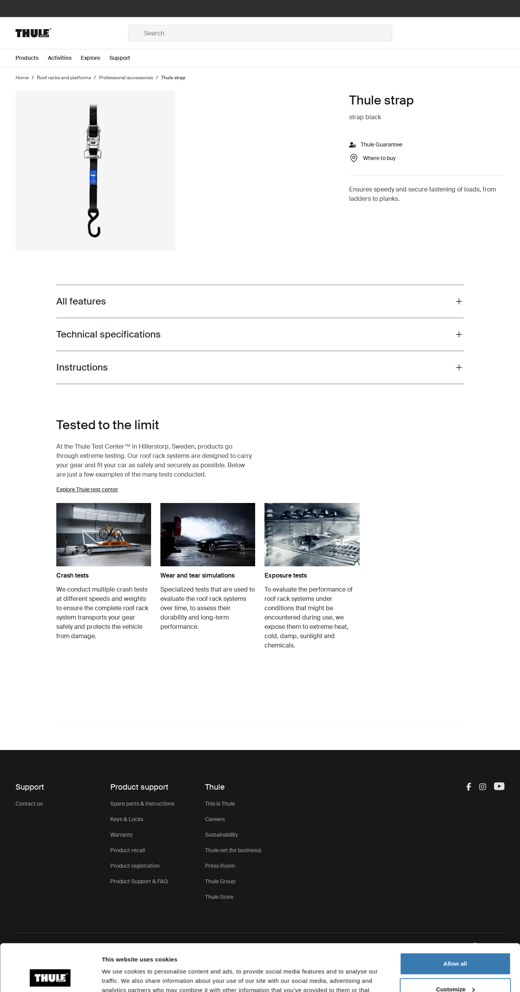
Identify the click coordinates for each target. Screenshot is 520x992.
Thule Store (219, 896)
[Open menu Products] (32, 58)
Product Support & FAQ (139, 881)
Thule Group (220, 881)
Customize (455, 945)
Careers (215, 819)
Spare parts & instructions (142, 803)
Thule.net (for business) (233, 850)
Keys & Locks (126, 819)
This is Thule (220, 803)
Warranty (121, 834)
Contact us (29, 803)
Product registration (135, 865)
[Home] (72, 33)
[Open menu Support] (124, 58)
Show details (120, 976)
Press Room (220, 865)
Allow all (455, 919)
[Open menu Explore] (95, 58)
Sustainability (221, 834)
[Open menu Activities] (64, 58)
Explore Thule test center (87, 489)
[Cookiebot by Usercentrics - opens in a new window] (50, 977)
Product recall (127, 850)
